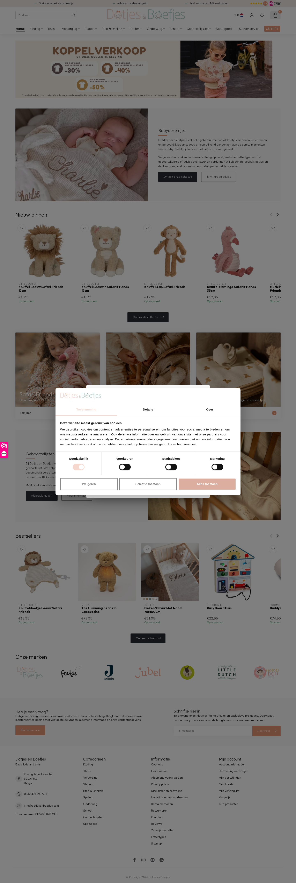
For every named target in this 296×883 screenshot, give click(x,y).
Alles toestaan (207, 484)
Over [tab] (209, 409)
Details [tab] (148, 409)
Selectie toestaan (148, 484)
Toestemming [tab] (86, 409)
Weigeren (89, 484)
